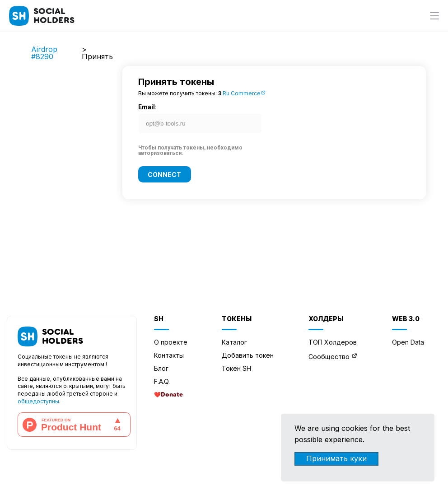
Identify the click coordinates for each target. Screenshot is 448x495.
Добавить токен (248, 355)
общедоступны (38, 401)
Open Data (408, 342)
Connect (164, 174)
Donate (172, 395)
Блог (161, 368)
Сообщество (329, 356)
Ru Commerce (244, 93)
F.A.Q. (162, 381)
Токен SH (236, 368)
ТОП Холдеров (332, 342)
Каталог (234, 342)
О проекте (170, 342)
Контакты (169, 355)
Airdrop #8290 (44, 53)
